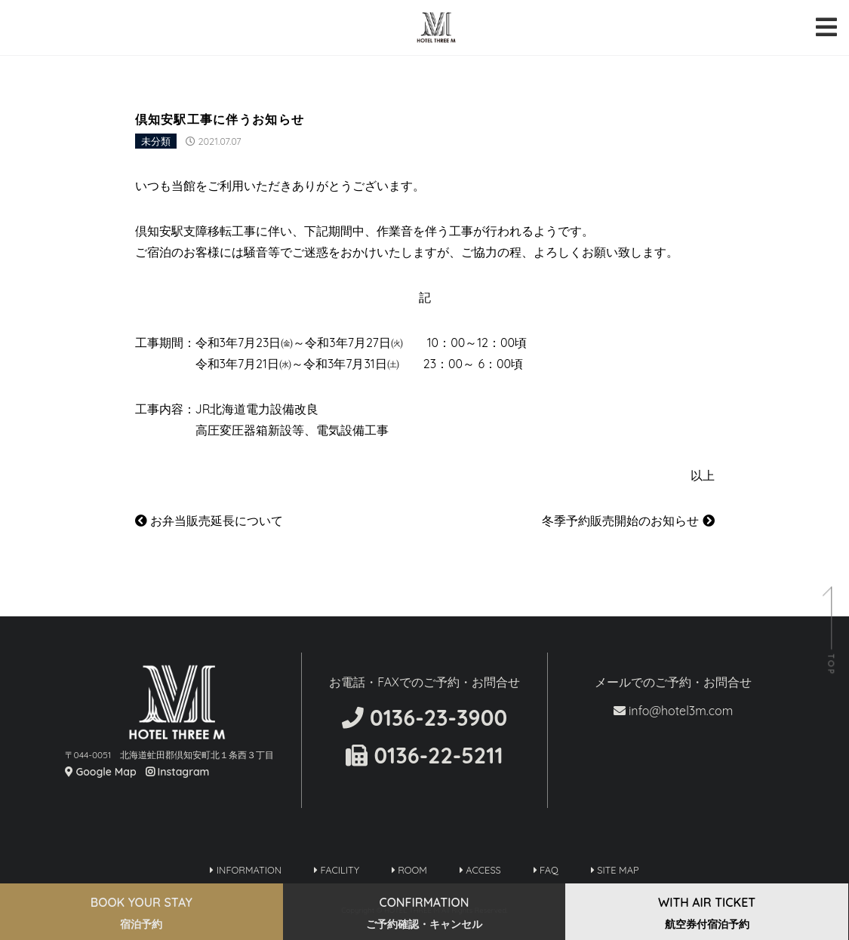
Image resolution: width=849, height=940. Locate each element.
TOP (830, 665)
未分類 (156, 141)
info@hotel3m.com (674, 710)
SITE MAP (615, 870)
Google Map (101, 772)
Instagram (178, 772)
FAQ (546, 870)
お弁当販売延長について (209, 520)
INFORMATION (245, 870)
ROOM (409, 870)
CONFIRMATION (424, 913)
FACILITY (336, 870)
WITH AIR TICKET (706, 913)
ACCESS (480, 870)
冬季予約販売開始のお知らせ (628, 520)
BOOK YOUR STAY (141, 913)
